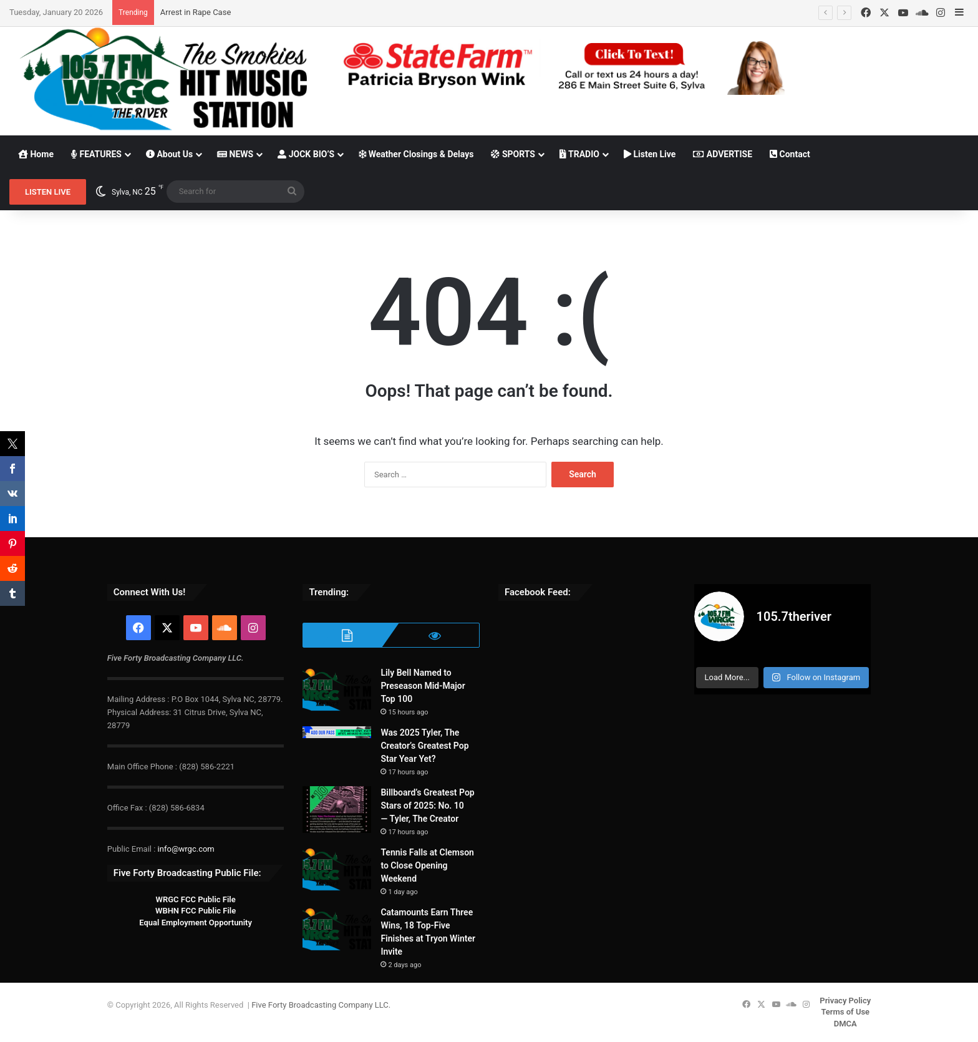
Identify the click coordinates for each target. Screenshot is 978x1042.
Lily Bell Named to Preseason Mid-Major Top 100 (422, 686)
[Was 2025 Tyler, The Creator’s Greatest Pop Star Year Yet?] (337, 732)
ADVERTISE (722, 154)
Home (36, 154)
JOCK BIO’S (306, 154)
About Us (169, 154)
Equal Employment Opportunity (195, 922)
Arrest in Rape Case (195, 12)
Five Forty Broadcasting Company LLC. (320, 1005)
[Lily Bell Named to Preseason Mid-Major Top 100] (337, 689)
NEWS (235, 154)
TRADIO (579, 154)
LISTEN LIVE (47, 192)
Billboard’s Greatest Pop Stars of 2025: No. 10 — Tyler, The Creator (427, 805)
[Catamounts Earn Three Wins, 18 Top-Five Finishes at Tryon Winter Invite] (337, 929)
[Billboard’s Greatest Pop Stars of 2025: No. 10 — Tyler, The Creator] (337, 809)
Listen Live (649, 154)
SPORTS (513, 154)
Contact (790, 154)
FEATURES (96, 154)
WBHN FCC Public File (195, 910)
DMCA (845, 1023)
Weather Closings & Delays (416, 154)
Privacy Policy (845, 1000)
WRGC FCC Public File (195, 899)
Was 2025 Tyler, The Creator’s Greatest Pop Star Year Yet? (424, 746)
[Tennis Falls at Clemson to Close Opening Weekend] (337, 869)
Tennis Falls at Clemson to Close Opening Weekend (427, 865)
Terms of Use (845, 1011)
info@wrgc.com (186, 849)
